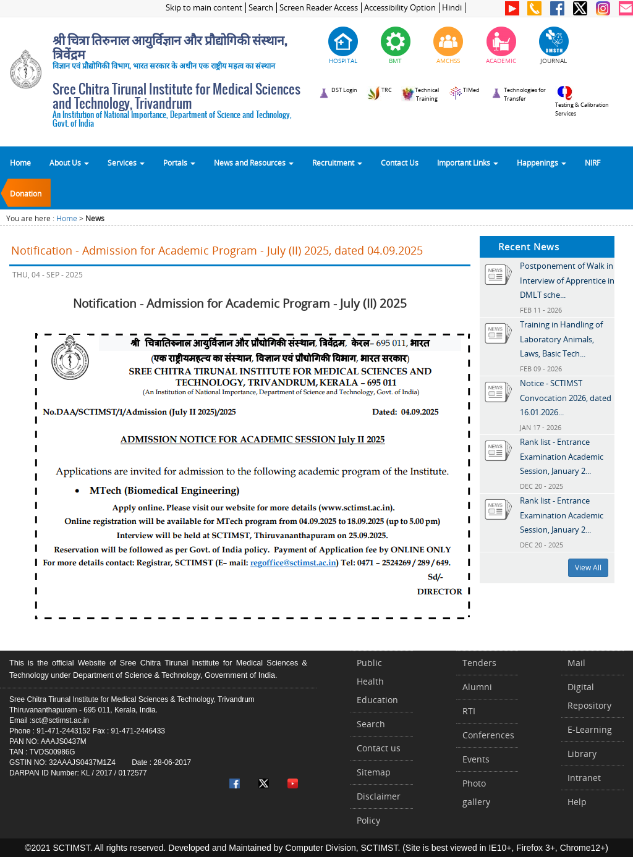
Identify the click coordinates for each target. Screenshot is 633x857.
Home (20, 162)
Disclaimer (379, 796)
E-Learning (589, 729)
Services (126, 162)
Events (476, 759)
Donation (25, 193)
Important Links (467, 162)
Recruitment (337, 162)
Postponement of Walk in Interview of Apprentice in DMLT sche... (567, 280)
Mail (576, 663)
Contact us (379, 748)
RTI (468, 711)
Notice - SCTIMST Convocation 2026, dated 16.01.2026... (565, 398)
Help (577, 802)
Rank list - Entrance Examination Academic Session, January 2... (561, 456)
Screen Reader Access (318, 7)
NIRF (592, 162)
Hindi (452, 7)
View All (588, 567)
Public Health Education (377, 681)
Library (582, 753)
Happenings (541, 162)
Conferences (488, 735)
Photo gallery (476, 792)
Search (261, 7)
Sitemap (374, 772)
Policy (368, 820)
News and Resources (254, 162)
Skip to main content (204, 7)
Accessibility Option (400, 7)
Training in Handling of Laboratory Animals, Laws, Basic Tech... (561, 339)
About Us (69, 162)
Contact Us (399, 162)
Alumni (477, 687)
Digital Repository (589, 696)
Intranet (584, 777)
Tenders (479, 663)
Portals (179, 162)
